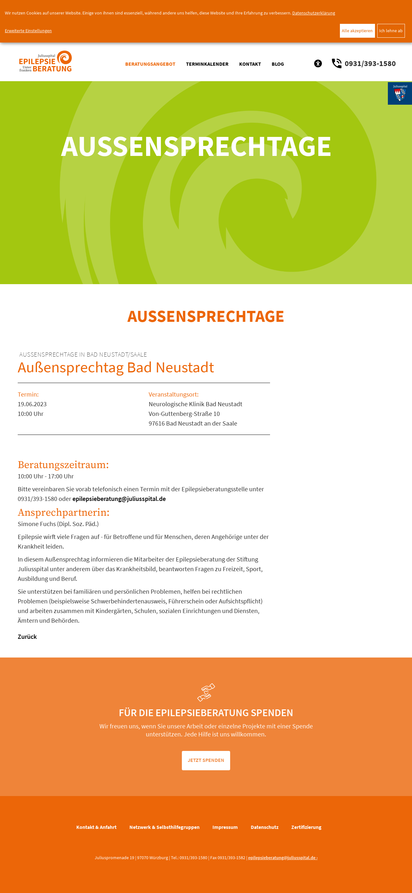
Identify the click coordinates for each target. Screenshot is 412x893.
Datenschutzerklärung (313, 13)
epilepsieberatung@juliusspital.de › (283, 857)
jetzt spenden (206, 760)
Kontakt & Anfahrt (96, 827)
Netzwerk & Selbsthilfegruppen (164, 827)
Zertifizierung (306, 827)
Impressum (225, 827)
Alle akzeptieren (357, 31)
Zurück (27, 636)
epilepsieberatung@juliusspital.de (118, 499)
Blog (278, 64)
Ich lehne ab (391, 31)
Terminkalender (207, 64)
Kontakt (250, 64)
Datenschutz (264, 827)
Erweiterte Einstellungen (28, 31)
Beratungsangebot (150, 64)
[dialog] (206, 21)
